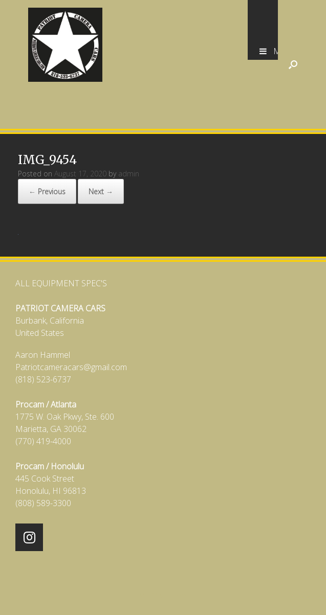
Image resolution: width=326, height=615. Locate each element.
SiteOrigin (156, 595)
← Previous (47, 191)
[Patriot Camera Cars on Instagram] (29, 537)
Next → (101, 191)
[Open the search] (293, 64)
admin (128, 173)
